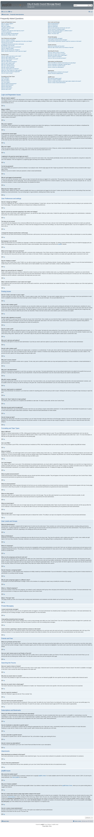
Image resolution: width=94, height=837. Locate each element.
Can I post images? (5, 82)
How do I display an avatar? (7, 48)
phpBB (60, 244)
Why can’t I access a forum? (7, 64)
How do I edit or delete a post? (8, 57)
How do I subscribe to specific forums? (56, 65)
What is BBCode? (5, 77)
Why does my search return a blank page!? (57, 55)
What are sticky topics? (6, 86)
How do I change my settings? (8, 39)
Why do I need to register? (7, 23)
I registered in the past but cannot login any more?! (12, 30)
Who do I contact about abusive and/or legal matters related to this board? (64, 81)
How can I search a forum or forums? (56, 52)
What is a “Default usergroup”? (55, 32)
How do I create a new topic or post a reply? (11, 56)
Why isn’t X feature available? (54, 79)
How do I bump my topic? (7, 73)
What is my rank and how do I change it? (10, 49)
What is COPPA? (5, 25)
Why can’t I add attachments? (8, 65)
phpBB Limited (42, 775)
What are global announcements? (9, 83)
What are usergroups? (53, 26)
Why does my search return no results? (56, 53)
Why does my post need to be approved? (10, 71)
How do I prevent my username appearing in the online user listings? (16, 41)
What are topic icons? (6, 89)
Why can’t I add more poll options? (9, 61)
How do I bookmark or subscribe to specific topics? (59, 64)
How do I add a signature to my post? (9, 58)
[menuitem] (10, 12)
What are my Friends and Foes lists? (56, 46)
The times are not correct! (7, 42)
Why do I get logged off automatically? (9, 33)
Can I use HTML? (5, 79)
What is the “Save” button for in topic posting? (11, 70)
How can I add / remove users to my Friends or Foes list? (61, 47)
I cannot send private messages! (55, 38)
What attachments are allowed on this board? (58, 72)
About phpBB (15, 777)
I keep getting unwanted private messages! (57, 39)
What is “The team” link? (53, 33)
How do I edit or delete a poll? (8, 63)
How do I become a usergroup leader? (56, 29)
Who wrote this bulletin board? (55, 78)
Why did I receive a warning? (7, 67)
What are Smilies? (5, 80)
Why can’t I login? (5, 29)
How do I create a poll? (6, 60)
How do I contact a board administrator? (57, 82)
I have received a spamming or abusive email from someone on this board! (64, 41)
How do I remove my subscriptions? (56, 67)
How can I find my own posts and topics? (57, 58)
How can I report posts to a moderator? (10, 68)
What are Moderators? (53, 25)
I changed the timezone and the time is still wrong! (12, 44)
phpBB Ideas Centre (67, 785)
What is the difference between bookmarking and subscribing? (62, 62)
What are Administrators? (53, 23)
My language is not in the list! (7, 45)
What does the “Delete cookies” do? (9, 34)
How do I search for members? (55, 56)
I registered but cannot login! (7, 27)
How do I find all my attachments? (55, 73)
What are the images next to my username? (11, 46)
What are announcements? (7, 85)
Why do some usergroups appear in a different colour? (60, 30)
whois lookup (11, 797)
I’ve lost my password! (6, 32)
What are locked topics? (6, 87)
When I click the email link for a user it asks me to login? (13, 51)
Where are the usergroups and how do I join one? (59, 27)
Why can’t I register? (6, 26)
